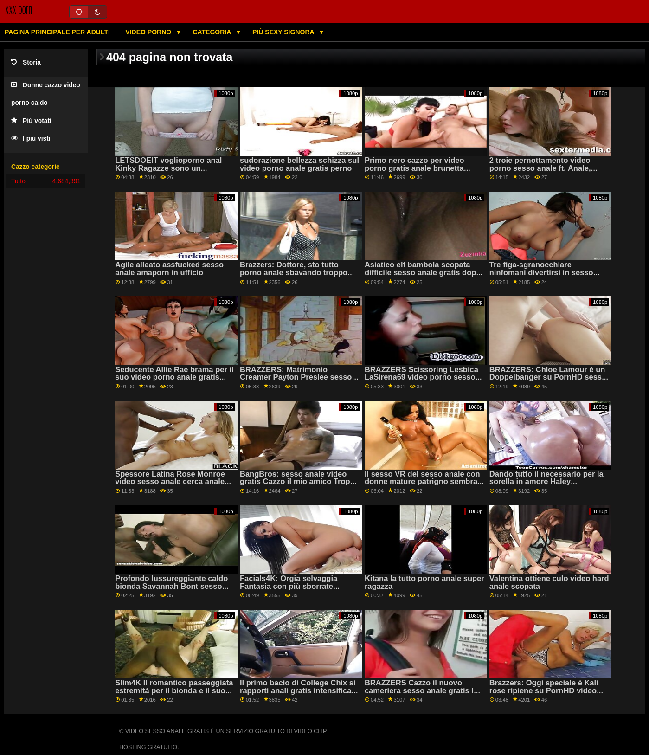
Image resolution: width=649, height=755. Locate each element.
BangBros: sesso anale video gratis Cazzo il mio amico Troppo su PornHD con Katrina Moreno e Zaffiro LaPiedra (300, 486)
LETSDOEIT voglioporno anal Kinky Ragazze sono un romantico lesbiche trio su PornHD (168, 172)
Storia (26, 62)
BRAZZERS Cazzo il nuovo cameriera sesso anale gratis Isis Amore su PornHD (424, 690)
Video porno (149, 32)
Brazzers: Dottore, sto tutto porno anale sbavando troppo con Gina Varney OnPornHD (293, 272)
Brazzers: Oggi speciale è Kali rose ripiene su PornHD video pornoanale (543, 690)
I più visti (31, 138)
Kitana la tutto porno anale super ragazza (424, 582)
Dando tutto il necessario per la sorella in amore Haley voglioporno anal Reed (546, 482)
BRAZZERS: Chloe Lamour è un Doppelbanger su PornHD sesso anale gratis (547, 377)
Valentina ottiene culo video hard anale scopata (549, 582)
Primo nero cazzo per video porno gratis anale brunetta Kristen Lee (414, 168)
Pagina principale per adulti (57, 32)
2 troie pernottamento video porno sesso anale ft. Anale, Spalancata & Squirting (540, 168)
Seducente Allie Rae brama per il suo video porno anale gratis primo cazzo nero (174, 377)
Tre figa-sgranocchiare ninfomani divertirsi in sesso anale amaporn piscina (541, 272)
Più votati (31, 120)
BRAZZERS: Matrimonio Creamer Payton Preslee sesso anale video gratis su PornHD (296, 377)
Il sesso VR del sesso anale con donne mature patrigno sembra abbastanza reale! (422, 482)
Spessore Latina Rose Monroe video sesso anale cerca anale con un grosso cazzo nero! (170, 482)
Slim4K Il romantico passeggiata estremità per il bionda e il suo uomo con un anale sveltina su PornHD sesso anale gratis (174, 694)
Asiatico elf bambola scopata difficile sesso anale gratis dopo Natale (423, 272)
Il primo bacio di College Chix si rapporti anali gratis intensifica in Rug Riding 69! (298, 690)
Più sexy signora (284, 32)
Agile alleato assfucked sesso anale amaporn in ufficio (169, 268)
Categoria (212, 32)
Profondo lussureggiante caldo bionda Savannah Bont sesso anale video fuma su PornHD (171, 586)
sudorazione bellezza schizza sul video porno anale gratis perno (299, 164)
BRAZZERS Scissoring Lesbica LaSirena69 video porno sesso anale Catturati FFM (421, 377)
